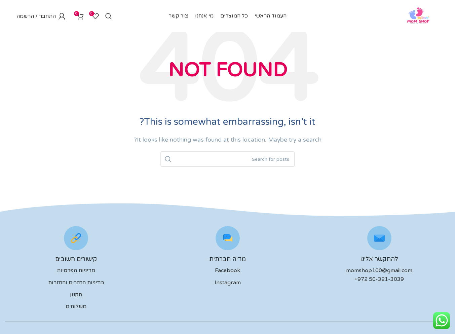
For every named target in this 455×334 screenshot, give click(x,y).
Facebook (227, 272)
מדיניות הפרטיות (76, 272)
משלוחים (76, 308)
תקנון (76, 296)
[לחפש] (108, 17)
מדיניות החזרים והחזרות (76, 284)
